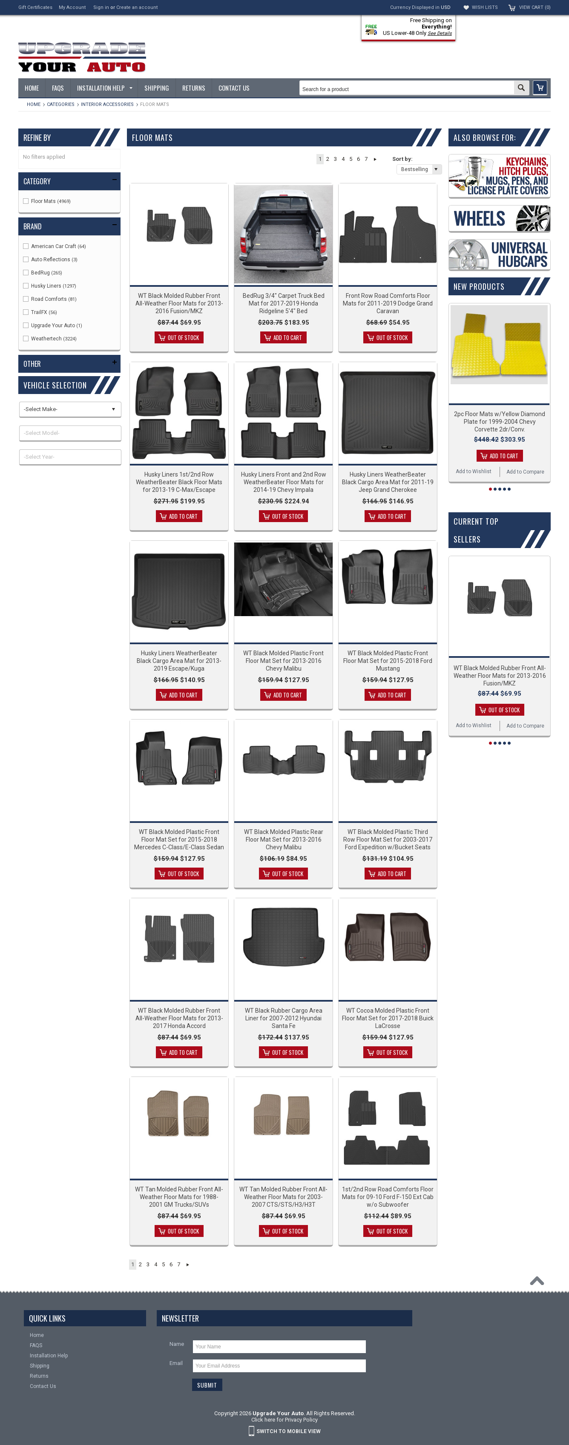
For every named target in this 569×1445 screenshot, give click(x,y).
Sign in (101, 7)
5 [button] (350, 159)
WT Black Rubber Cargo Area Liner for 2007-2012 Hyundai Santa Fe (283, 1018)
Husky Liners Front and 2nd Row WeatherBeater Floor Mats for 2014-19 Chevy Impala (283, 482)
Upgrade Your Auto (52, 325)
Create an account (137, 7)
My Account (72, 7)
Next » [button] (375, 159)
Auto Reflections (50, 260)
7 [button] (366, 159)
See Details (440, 33)
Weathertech (50, 339)
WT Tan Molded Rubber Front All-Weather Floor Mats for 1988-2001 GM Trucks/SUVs (179, 1197)
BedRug (42, 273)
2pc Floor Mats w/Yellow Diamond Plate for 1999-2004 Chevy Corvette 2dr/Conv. (499, 422)
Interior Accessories (107, 104)
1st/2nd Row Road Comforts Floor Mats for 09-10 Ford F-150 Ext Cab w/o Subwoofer (388, 1197)
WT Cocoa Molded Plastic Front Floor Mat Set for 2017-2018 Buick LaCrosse (388, 1018)
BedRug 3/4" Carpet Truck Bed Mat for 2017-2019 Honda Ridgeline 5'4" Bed (284, 303)
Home (33, 104)
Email (176, 1363)
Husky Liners (49, 286)
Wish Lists (485, 7)
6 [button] (358, 159)
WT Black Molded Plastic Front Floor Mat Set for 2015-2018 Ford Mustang (387, 661)
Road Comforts (50, 299)
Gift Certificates (35, 7)
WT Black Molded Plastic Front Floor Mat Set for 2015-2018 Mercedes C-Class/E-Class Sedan (179, 839)
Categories (61, 104)
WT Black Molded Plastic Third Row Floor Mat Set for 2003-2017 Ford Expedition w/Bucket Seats (387, 839)
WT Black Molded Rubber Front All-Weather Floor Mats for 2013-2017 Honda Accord (179, 1018)
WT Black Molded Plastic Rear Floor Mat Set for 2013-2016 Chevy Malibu (283, 839)
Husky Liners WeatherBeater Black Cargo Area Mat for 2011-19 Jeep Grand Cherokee (388, 482)
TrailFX (40, 312)
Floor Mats (47, 201)
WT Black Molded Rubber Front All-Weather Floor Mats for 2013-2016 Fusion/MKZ (179, 303)
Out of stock (183, 337)
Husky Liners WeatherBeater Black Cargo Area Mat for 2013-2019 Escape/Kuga (179, 661)
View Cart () (535, 7)
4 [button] (343, 159)
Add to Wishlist (473, 471)
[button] (540, 87)
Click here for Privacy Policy (284, 1419)
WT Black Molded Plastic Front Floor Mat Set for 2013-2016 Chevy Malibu (283, 661)
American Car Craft (54, 246)
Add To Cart (287, 337)
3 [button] (335, 159)
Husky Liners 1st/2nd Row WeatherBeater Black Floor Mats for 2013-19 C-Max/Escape (179, 482)
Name (177, 1344)
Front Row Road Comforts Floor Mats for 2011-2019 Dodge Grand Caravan (388, 303)
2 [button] (327, 159)
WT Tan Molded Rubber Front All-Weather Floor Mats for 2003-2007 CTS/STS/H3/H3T (283, 1197)
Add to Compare (525, 472)
